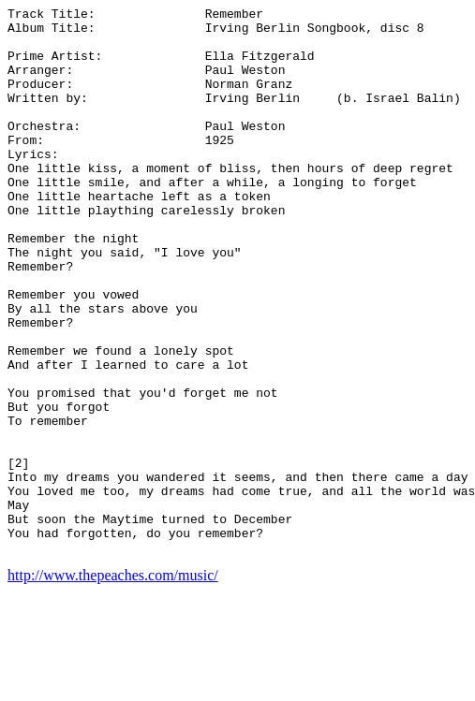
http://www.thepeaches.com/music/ (112, 685)
